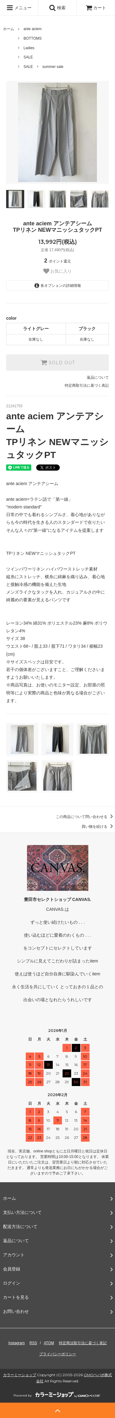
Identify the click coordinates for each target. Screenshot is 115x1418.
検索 (57, 7)
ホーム (8, 29)
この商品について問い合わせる (85, 817)
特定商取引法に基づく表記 (87, 385)
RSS (33, 1343)
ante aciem (33, 29)
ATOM (49, 1343)
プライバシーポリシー (57, 1354)
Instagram (16, 1343)
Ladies (29, 48)
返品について (98, 377)
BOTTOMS (33, 38)
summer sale (52, 67)
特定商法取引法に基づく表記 (83, 1343)
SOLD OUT (57, 362)
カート (96, 7)
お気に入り (57, 271)
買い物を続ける (98, 826)
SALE (28, 57)
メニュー (19, 7)
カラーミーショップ (19, 1375)
